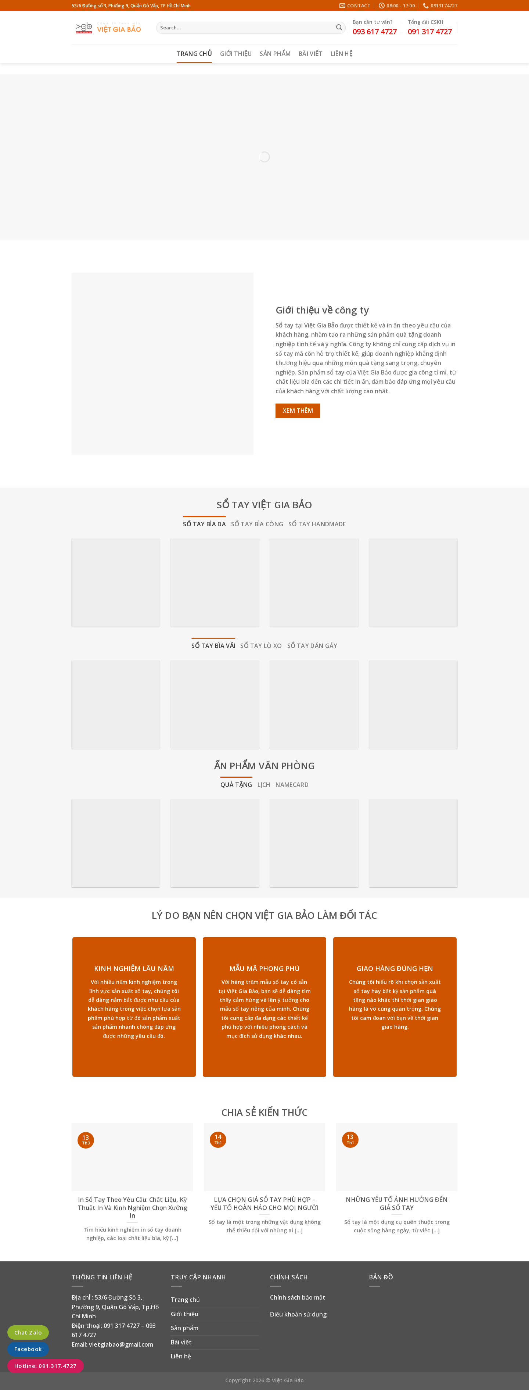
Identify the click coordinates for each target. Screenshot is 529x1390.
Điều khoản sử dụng (298, 1314)
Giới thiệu (236, 54)
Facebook (28, 1349)
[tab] (204, 524)
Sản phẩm (275, 54)
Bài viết (311, 54)
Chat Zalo (28, 1332)
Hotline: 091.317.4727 (45, 1365)
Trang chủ (194, 54)
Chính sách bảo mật (297, 1297)
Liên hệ (342, 54)
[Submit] (339, 28)
